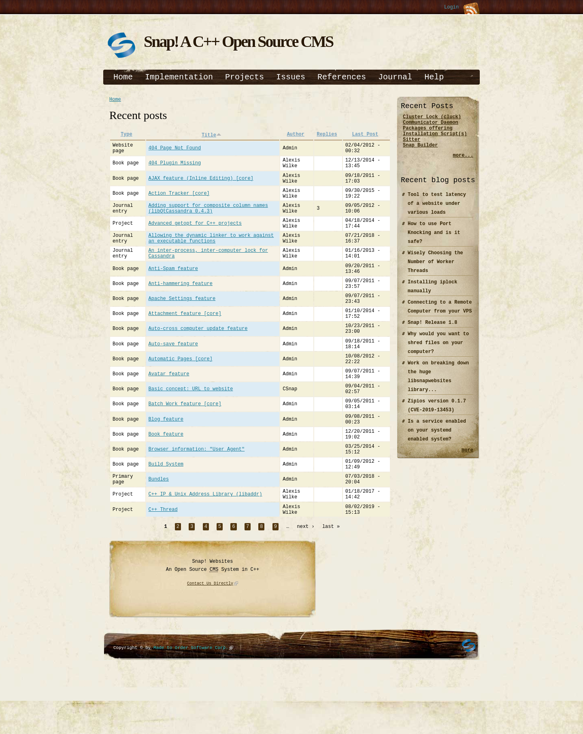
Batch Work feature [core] (185, 448)
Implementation (179, 77)
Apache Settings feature (182, 325)
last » (331, 588)
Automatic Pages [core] (181, 395)
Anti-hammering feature (181, 307)
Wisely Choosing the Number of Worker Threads (435, 269)
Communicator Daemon (430, 124)
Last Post (365, 135)
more (467, 458)
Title (211, 135)
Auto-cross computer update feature (198, 360)
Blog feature (166, 465)
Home (123, 77)
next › (306, 588)
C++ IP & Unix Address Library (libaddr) (205, 552)
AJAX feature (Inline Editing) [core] (201, 185)
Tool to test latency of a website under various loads (437, 210)
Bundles (159, 535)
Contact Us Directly (210, 646)
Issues (290, 77)
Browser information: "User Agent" (197, 500)
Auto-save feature (173, 377)
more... (463, 162)
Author (295, 135)
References (341, 77)
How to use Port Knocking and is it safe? (434, 240)
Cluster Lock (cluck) (432, 117)
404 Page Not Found (175, 150)
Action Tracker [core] (179, 203)
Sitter (411, 145)
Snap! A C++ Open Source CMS (238, 41)
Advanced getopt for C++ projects (195, 238)
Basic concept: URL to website (191, 430)
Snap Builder (420, 152)
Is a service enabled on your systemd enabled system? (437, 437)
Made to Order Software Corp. (190, 709)
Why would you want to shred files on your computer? (438, 350)
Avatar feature (169, 412)
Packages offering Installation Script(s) (435, 135)
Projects (244, 77)
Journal (395, 77)
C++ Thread (163, 570)
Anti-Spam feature (173, 290)
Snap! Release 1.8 (432, 329)
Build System (166, 518)
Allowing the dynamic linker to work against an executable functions (211, 255)
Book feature (166, 482)
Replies (327, 135)
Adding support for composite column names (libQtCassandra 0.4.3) (208, 221)
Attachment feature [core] (185, 343)
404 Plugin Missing (175, 168)
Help (434, 77)
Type (126, 135)
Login (451, 7)
